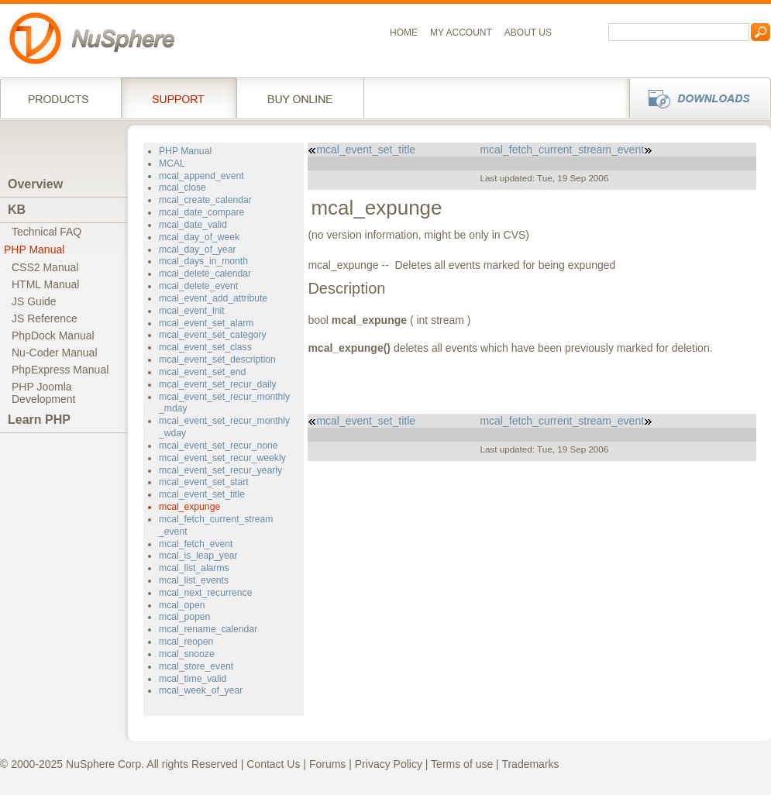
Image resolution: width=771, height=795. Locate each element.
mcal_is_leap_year (198, 555)
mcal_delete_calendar (205, 273)
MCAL (172, 163)
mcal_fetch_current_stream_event (566, 149)
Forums (327, 764)
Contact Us (273, 764)
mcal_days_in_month (203, 261)
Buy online (300, 97)
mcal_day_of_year (197, 249)
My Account (461, 32)
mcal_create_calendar (205, 199)
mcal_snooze (187, 654)
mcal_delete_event (198, 285)
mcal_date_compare (201, 212)
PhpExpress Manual (60, 369)
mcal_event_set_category (213, 334)
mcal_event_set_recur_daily (218, 384)
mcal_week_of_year (201, 690)
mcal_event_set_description (217, 359)
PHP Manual (34, 249)
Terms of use (462, 764)
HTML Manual (45, 284)
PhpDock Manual (53, 335)
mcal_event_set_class (205, 347)
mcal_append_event (201, 175)
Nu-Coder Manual (55, 352)
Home (404, 32)
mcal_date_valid (193, 224)
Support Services (178, 97)
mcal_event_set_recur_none (218, 445)
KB (17, 209)
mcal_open (182, 605)
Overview (35, 184)
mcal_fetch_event (195, 544)
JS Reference (44, 318)
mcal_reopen (186, 641)
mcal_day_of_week (199, 237)
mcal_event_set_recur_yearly (220, 470)
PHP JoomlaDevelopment (44, 392)
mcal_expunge (189, 506)
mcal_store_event (196, 666)
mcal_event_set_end (202, 372)
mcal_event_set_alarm (206, 323)
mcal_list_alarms (194, 568)
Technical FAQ (46, 231)
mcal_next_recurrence (205, 592)
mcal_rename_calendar (208, 629)
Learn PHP (39, 419)
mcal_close (182, 187)
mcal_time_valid (192, 678)
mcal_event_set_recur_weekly (222, 458)
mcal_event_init (192, 310)
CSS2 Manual (45, 267)
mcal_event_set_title (202, 494)
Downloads (695, 97)
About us (528, 32)
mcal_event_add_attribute (213, 298)
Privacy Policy (388, 764)
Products (60, 97)
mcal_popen (184, 616)
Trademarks (530, 764)
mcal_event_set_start (204, 482)
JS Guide (34, 301)
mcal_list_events (194, 580)
